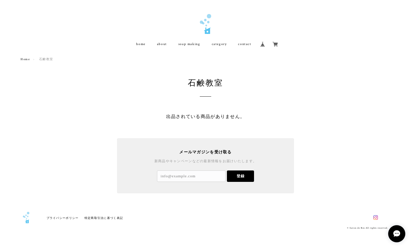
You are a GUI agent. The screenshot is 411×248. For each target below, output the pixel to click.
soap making (189, 44)
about (162, 44)
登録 (241, 176)
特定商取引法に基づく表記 (103, 217)
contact (244, 44)
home (140, 44)
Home (25, 59)
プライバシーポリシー (63, 217)
